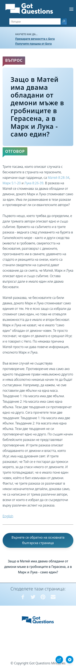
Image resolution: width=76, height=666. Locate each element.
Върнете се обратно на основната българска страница (38, 540)
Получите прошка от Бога (33, 44)
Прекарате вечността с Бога (35, 39)
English (8, 516)
